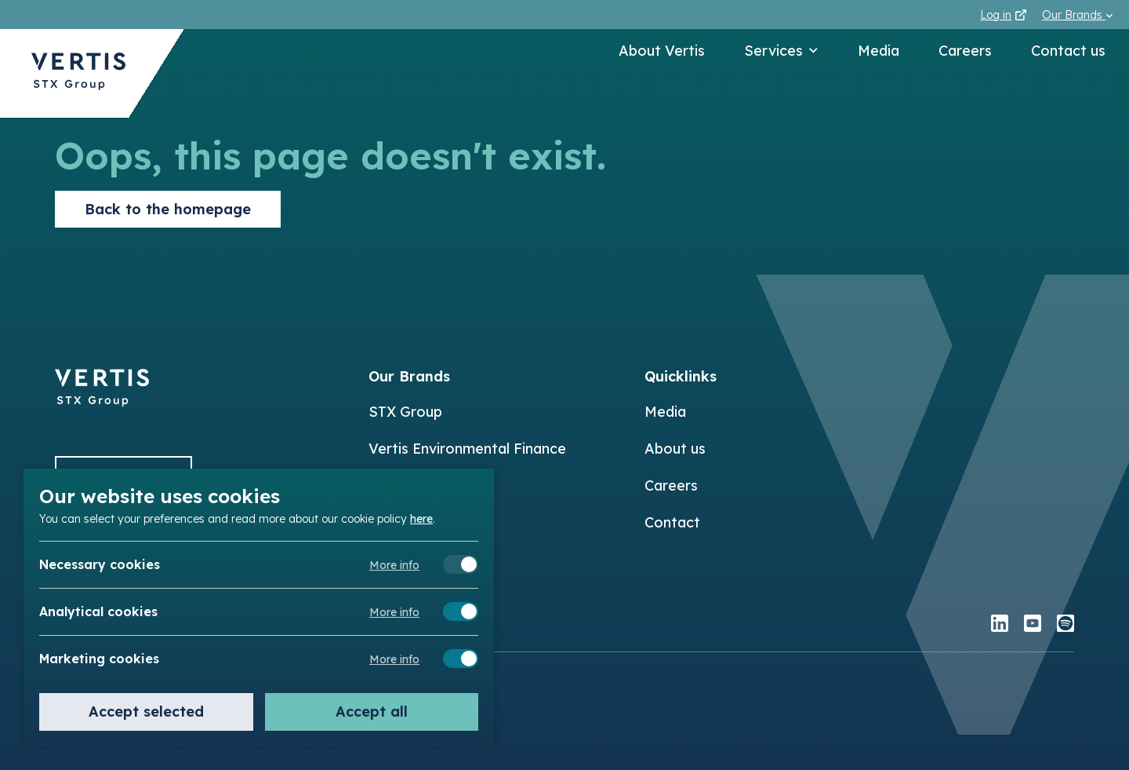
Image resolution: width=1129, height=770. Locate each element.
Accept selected (146, 711)
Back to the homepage (168, 209)
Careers (965, 51)
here (421, 518)
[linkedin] (999, 625)
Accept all (372, 711)
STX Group (405, 412)
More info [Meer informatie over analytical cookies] (394, 612)
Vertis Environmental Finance (467, 449)
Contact (672, 522)
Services (781, 51)
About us (675, 449)
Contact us (1068, 51)
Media (878, 51)
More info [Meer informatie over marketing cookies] (394, 659)
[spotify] (1065, 625)
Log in (1003, 15)
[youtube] (1032, 625)
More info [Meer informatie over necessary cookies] (394, 565)
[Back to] (102, 401)
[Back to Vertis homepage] (78, 73)
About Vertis (662, 51)
